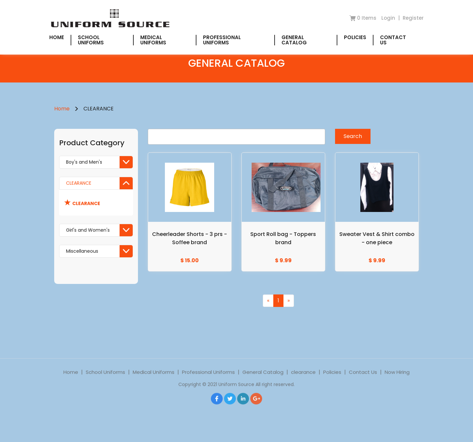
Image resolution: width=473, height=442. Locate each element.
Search (353, 136)
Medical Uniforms (153, 40)
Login (388, 17)
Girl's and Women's (99, 230)
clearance (303, 378)
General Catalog (294, 40)
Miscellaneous (99, 251)
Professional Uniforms (222, 40)
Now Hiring (397, 378)
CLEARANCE (99, 183)
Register (413, 17)
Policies (355, 37)
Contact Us (393, 40)
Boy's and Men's (99, 162)
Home (56, 37)
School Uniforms (91, 40)
